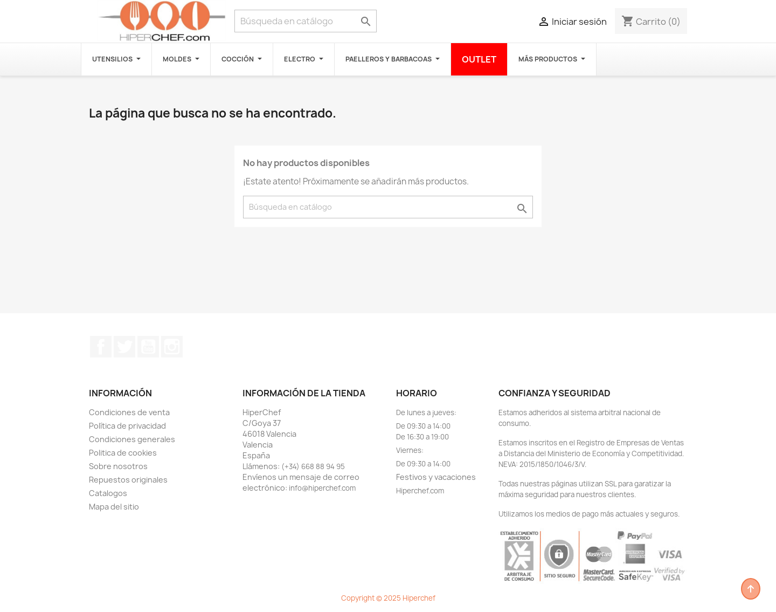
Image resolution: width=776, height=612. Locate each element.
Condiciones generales (132, 439)
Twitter (124, 346)
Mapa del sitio (114, 506)
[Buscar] (305, 21)
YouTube (148, 346)
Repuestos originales (128, 480)
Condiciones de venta (129, 412)
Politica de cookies (123, 453)
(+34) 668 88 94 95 (313, 466)
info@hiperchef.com (322, 488)
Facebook (101, 346)
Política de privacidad (127, 426)
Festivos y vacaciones (436, 477)
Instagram (172, 346)
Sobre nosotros (118, 466)
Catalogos (108, 493)
